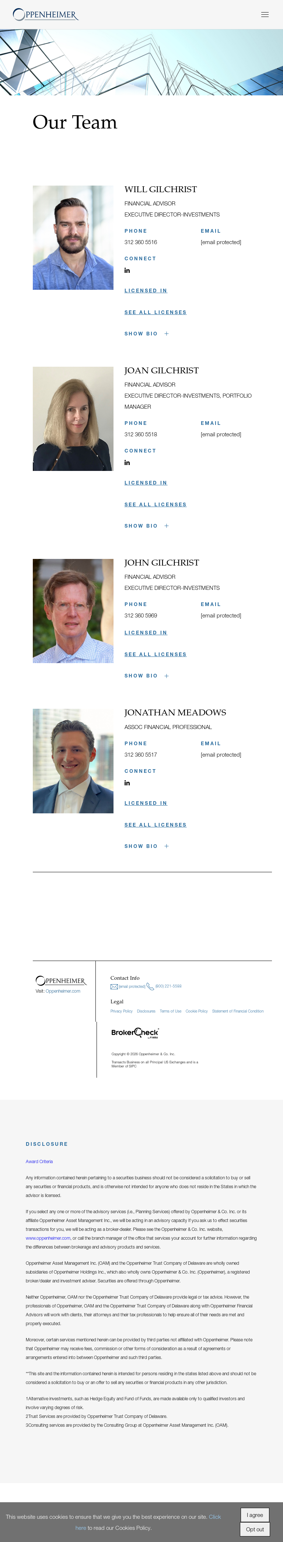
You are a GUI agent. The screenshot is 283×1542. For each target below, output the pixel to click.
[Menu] (265, 14)
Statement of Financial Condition (237, 1011)
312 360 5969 (141, 615)
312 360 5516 (141, 242)
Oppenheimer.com (63, 991)
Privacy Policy (122, 1011)
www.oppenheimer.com (48, 1238)
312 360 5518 (141, 434)
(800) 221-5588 (164, 986)
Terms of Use (170, 1011)
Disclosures (146, 1011)
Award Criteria (39, 1161)
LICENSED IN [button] (146, 290)
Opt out (255, 1529)
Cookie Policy (197, 1011)
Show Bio (147, 334)
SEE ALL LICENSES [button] (156, 312)
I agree (255, 1514)
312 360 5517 (141, 754)
